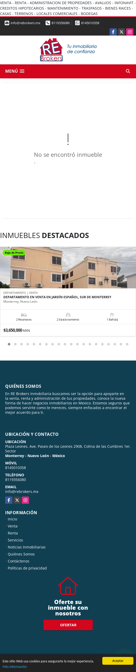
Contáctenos (18, 561)
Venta (13, 526)
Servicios (15, 540)
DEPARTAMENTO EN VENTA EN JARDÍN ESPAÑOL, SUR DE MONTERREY (57, 297)
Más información (15, 667)
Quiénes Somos (21, 554)
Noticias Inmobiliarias (27, 547)
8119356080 (61, 23)
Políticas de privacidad (27, 568)
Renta (13, 533)
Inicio (12, 519)
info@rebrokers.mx (21, 491)
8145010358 (90, 23)
